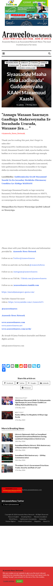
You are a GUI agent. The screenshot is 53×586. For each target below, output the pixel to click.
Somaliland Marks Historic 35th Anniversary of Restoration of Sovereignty (32, 446)
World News (13, 519)
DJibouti (24, 62)
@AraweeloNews (37, 265)
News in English (13, 517)
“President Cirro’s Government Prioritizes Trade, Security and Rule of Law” (32, 466)
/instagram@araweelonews (25, 271)
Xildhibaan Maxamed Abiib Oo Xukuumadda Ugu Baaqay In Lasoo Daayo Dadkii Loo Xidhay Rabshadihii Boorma (33, 402)
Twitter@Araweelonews (24, 258)
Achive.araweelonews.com (32, 490)
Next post (19, 412)
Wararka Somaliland (26, 68)
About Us (46, 521)
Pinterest (26, 388)
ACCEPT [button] (19, 581)
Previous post (21, 398)
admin (20, 105)
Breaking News (12, 62)
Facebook (8, 383)
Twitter (20, 383)
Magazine (37, 521)
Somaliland (14, 65)
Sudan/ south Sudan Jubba (33, 65)
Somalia (43, 62)
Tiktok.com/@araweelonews (34, 278)
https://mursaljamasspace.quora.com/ (18, 292)
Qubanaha (42, 519)
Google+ (32, 383)
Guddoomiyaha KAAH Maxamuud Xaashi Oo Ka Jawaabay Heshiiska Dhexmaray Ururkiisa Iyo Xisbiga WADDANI (24, 180)
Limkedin (44, 383)
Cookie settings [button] (8, 581)
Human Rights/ (11, 521)
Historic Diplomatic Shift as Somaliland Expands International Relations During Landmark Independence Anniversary (30, 436)
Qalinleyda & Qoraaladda (28, 519)
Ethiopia (34, 62)
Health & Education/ (25, 521)
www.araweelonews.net (12, 325)
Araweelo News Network (25, 514)
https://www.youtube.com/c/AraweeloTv (26, 302)
